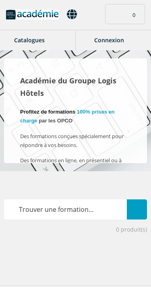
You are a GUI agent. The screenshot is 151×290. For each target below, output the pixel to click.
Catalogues (29, 40)
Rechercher (137, 205)
